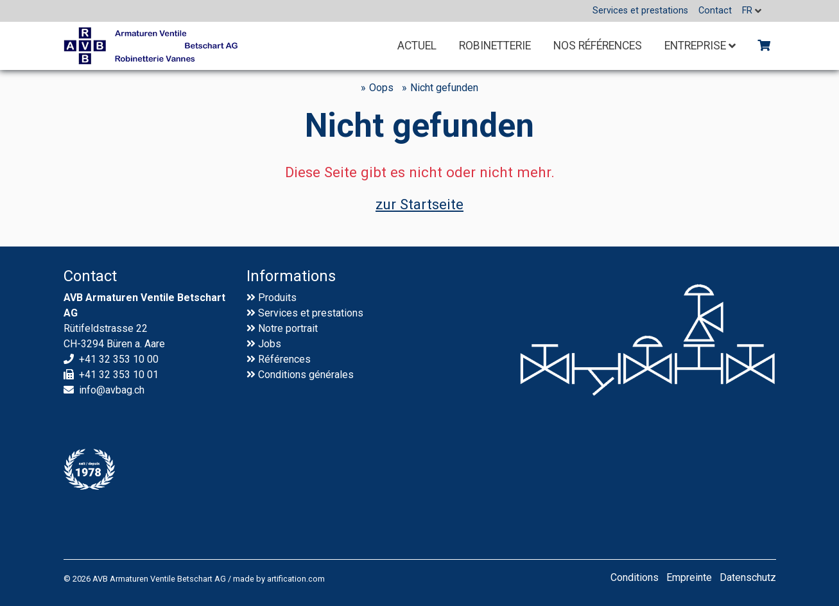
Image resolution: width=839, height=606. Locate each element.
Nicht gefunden (444, 88)
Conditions (282, 374)
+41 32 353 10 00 (119, 359)
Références (284, 359)
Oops (381, 88)
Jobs (269, 344)
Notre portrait (288, 328)
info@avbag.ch (111, 390)
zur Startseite (419, 204)
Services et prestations (310, 313)
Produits (277, 297)
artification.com (296, 579)
